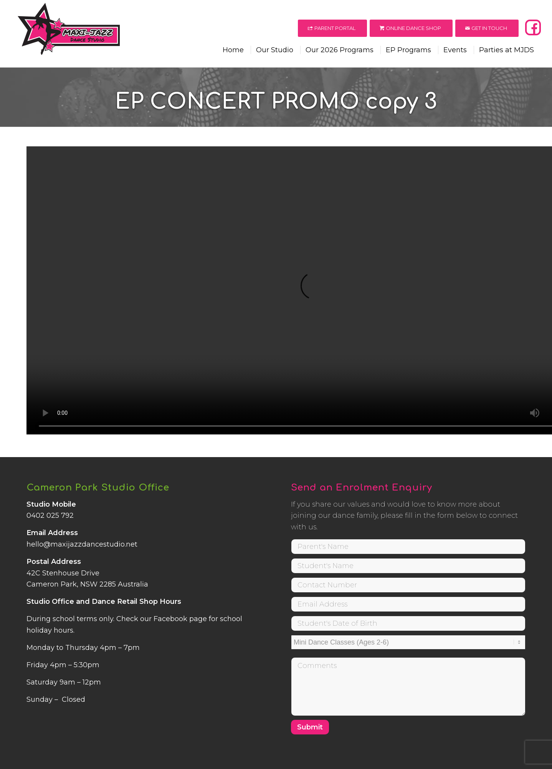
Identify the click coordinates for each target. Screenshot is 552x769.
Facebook (170, 619)
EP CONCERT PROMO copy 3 (276, 102)
